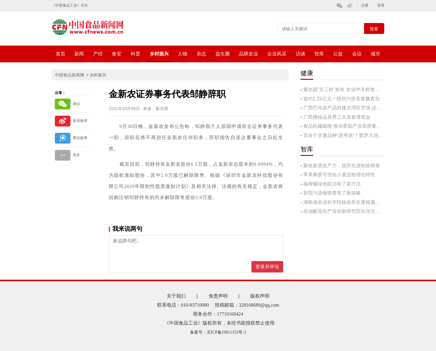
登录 (380, 5)
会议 (357, 53)
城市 (375, 53)
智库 (319, 53)
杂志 (201, 53)
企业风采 (276, 53)
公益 (338, 53)
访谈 (300, 53)
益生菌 (222, 53)
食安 (116, 53)
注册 (364, 5)
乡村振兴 (159, 53)
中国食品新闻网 (69, 75)
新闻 (79, 53)
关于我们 (176, 296)
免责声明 (218, 296)
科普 (135, 53)
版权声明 (259, 296)
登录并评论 (267, 266)
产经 (98, 53)
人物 (182, 53)
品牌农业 (248, 53)
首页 (60, 53)
